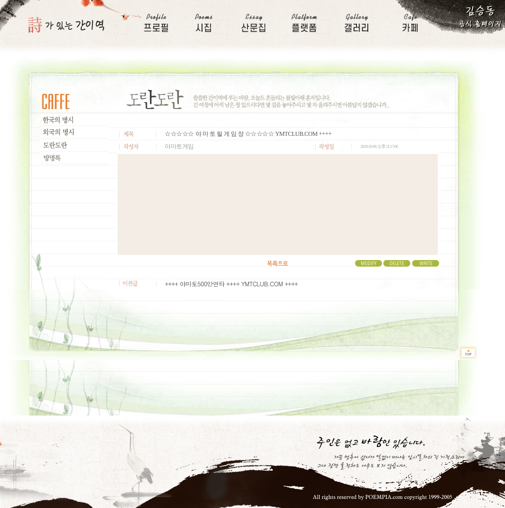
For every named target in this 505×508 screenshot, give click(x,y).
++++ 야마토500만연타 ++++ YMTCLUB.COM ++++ (231, 283)
